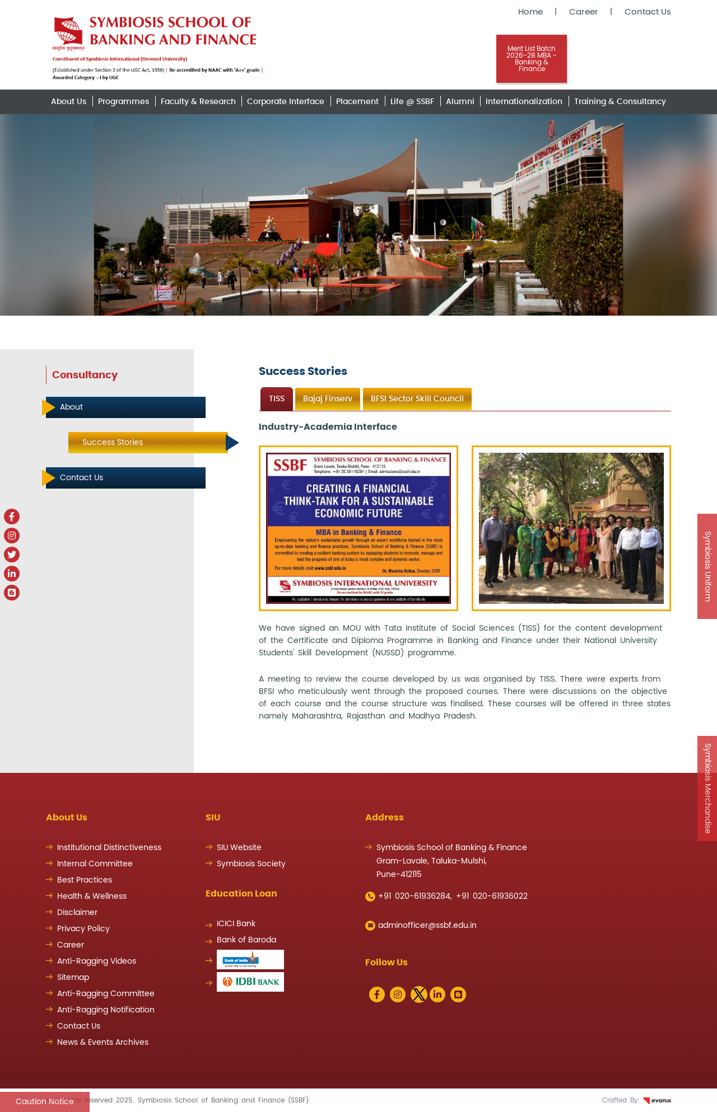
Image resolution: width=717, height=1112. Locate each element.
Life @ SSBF (412, 102)
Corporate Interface (285, 102)
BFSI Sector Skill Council (417, 399)
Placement (357, 102)
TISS (277, 399)
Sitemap (73, 978)
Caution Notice (45, 1102)
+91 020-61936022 (492, 896)
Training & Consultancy (620, 102)
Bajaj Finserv (327, 399)
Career (583, 12)
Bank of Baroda (246, 940)
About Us (68, 102)
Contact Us (648, 12)
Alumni (460, 102)
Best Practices (84, 880)
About (71, 407)
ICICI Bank (236, 924)
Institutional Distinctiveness (109, 848)
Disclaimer (77, 913)
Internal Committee (95, 864)
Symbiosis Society (251, 864)
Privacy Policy (83, 929)
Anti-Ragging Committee (106, 994)
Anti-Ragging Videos (96, 961)
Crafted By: (636, 1100)
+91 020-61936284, (408, 897)
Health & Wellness (92, 896)
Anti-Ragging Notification (106, 1010)
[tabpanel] (465, 571)
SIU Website (239, 848)
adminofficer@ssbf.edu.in (421, 926)
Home (530, 12)
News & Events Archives (102, 1043)
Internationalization (524, 102)
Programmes (123, 102)
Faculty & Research (198, 102)
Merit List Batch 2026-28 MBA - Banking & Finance (531, 58)
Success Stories (112, 443)
